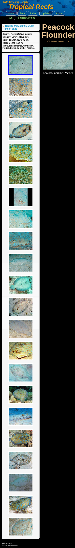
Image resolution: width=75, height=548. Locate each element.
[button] (11, 13)
